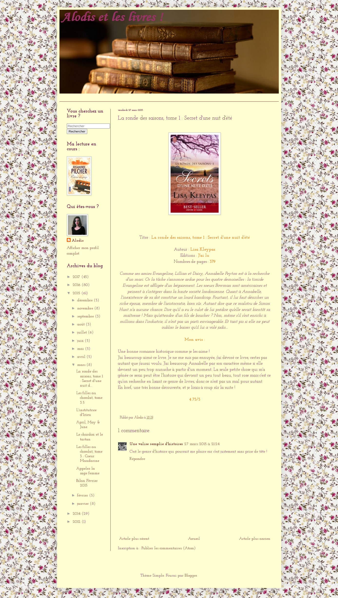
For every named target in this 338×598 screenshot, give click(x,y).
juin (81, 341)
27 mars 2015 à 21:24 (202, 444)
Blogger (191, 576)
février (83, 495)
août (81, 324)
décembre (85, 300)
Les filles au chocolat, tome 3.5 (89, 397)
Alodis (78, 241)
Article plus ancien (254, 539)
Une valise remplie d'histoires (156, 444)
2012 (77, 522)
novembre (85, 308)
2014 (77, 514)
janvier (83, 504)
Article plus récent (134, 539)
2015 (77, 293)
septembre (86, 316)
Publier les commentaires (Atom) (169, 548)
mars (82, 365)
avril (82, 357)
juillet (82, 332)
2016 (77, 285)
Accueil (68, 97)
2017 (77, 277)
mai (81, 349)
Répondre (137, 459)
